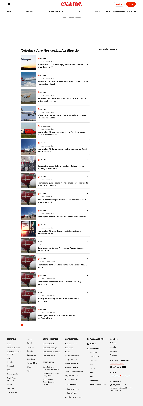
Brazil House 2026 (72, 344)
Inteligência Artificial (55, 11)
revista (93, 344)
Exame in (93, 353)
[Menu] (8, 4)
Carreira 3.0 (94, 357)
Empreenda (94, 380)
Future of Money (33, 363)
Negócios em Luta (71, 376)
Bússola (68, 352)
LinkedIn (113, 347)
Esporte (30, 351)
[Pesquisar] (13, 4)
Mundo (29, 339)
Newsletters (131, 11)
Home (9, 344)
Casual (29, 343)
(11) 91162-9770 (119, 367)
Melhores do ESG (71, 393)
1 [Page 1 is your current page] (22, 324)
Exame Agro (31, 355)
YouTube (113, 343)
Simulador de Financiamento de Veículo (49, 382)
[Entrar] (131, 4)
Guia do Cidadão (49, 344)
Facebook (113, 355)
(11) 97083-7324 (119, 385)
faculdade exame (97, 339)
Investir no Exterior (72, 364)
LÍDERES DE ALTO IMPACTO (14, 353)
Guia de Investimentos (51, 352)
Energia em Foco (71, 360)
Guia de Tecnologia (50, 348)
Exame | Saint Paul (119, 11)
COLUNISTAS (12, 392)
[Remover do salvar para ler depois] (87, 57)
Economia (11, 366)
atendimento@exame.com (120, 376)
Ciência (29, 367)
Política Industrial (71, 380)
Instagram (113, 351)
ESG (79, 11)
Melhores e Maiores (72, 389)
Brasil (9, 358)
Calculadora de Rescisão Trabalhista (51, 368)
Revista (108, 11)
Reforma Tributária (72, 368)
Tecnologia (31, 359)
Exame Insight (12, 374)
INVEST (9, 11)
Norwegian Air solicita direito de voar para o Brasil (62, 217)
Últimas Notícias (13, 348)
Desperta (93, 361)
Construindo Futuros (72, 356)
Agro (91, 376)
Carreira (10, 362)
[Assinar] (119, 4)
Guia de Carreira (49, 356)
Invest (9, 384)
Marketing (30, 347)
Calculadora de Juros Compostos (51, 374)
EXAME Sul (98, 11)
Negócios (29, 11)
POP (28, 371)
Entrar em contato (117, 364)
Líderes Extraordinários (74, 372)
